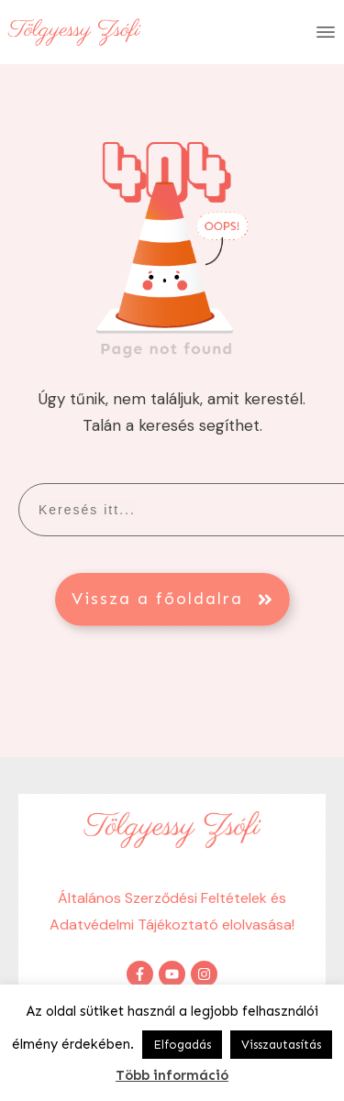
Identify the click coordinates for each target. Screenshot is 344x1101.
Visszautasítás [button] (281, 1044)
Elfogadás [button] (182, 1044)
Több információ (172, 1075)
